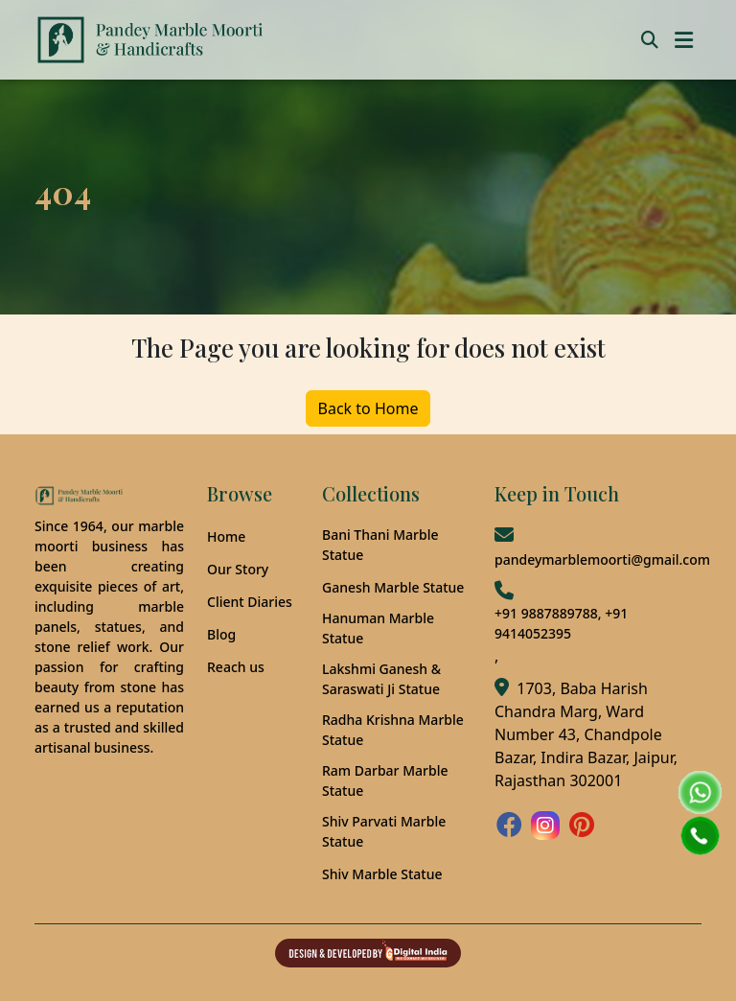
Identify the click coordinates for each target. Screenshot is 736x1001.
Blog (221, 634)
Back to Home (368, 408)
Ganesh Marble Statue (393, 587)
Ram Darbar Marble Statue (385, 780)
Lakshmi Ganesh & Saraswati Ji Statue (381, 679)
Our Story (237, 569)
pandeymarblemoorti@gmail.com (602, 559)
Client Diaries (249, 602)
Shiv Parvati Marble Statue (384, 831)
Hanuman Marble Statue (378, 628)
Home (226, 536)
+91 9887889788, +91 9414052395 (561, 623)
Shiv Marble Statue (382, 874)
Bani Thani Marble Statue (380, 544)
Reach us (235, 667)
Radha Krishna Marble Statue (393, 729)
